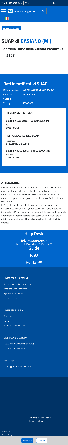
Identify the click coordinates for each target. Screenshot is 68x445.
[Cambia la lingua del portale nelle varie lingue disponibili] (7, 18)
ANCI (27, 3)
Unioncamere (15, 3)
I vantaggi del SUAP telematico (17, 366)
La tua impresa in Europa (15, 348)
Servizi (6, 320)
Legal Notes (6, 431)
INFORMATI (27, 440)
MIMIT (4, 3)
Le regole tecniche (12, 298)
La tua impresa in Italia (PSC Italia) (19, 343)
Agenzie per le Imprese (13, 293)
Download (8, 316)
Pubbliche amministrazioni (15, 288)
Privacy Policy (7, 434)
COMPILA (41, 440)
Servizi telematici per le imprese (18, 284)
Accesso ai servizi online (14, 325)
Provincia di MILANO (11, 28)
